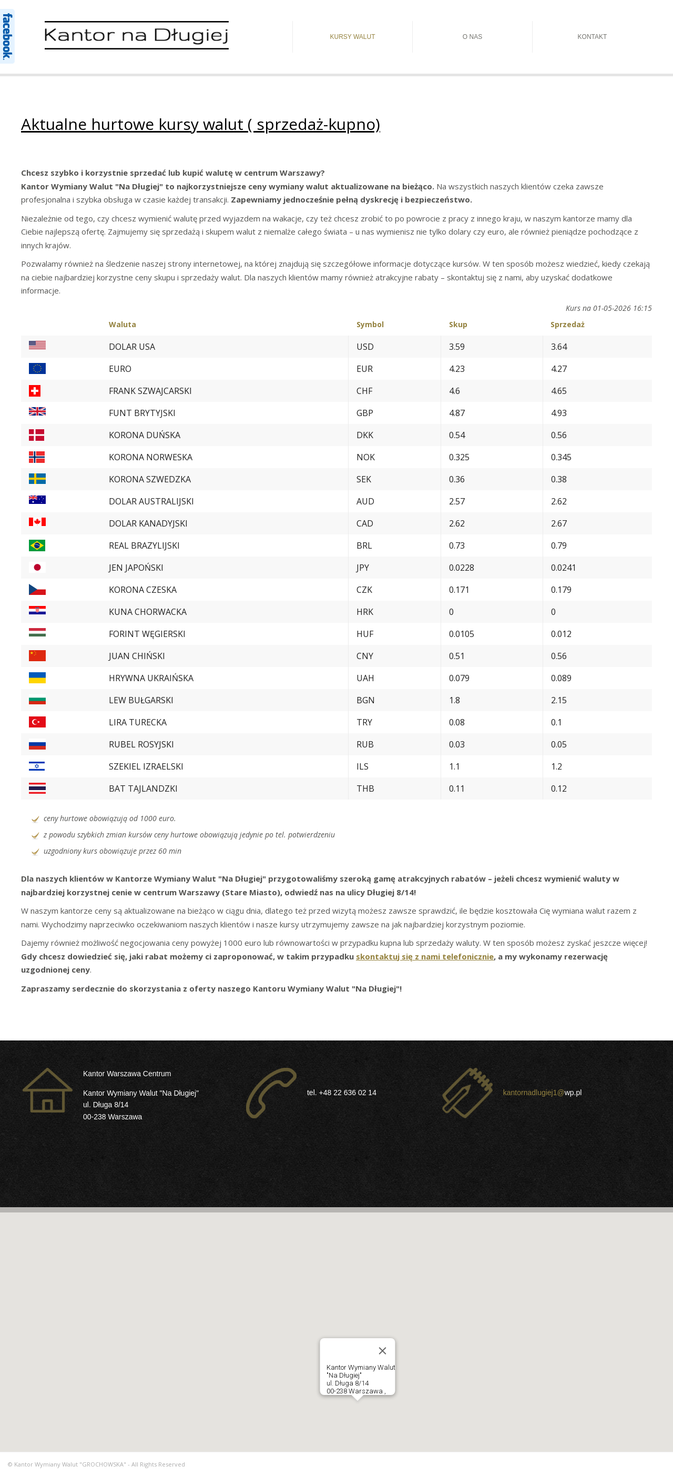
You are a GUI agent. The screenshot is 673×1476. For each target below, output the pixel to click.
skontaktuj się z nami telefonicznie (425, 956)
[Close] (382, 1350)
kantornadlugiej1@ (534, 1092)
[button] (357, 1410)
